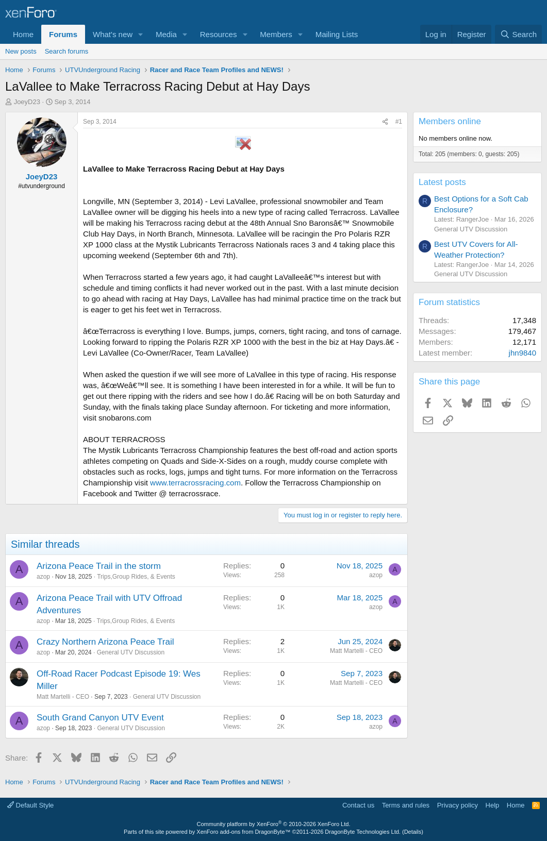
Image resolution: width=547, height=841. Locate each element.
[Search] (518, 34)
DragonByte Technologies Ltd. (363, 832)
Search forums (67, 51)
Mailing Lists (337, 34)
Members (276, 34)
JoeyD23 (27, 102)
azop (43, 576)
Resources (218, 34)
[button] (141, 34)
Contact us (358, 805)
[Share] (385, 122)
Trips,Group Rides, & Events (136, 576)
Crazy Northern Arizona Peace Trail (105, 642)
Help (493, 805)
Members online (450, 121)
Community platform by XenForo (274, 824)
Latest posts (442, 182)
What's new (112, 34)
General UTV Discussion (130, 652)
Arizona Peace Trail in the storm (99, 566)
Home (23, 34)
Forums (63, 34)
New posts (21, 51)
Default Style (30, 805)
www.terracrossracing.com (195, 482)
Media (166, 34)
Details (413, 832)
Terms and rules (405, 805)
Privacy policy (457, 805)
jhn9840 (522, 352)
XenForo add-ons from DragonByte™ (243, 832)
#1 (398, 121)
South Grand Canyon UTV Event (100, 717)
